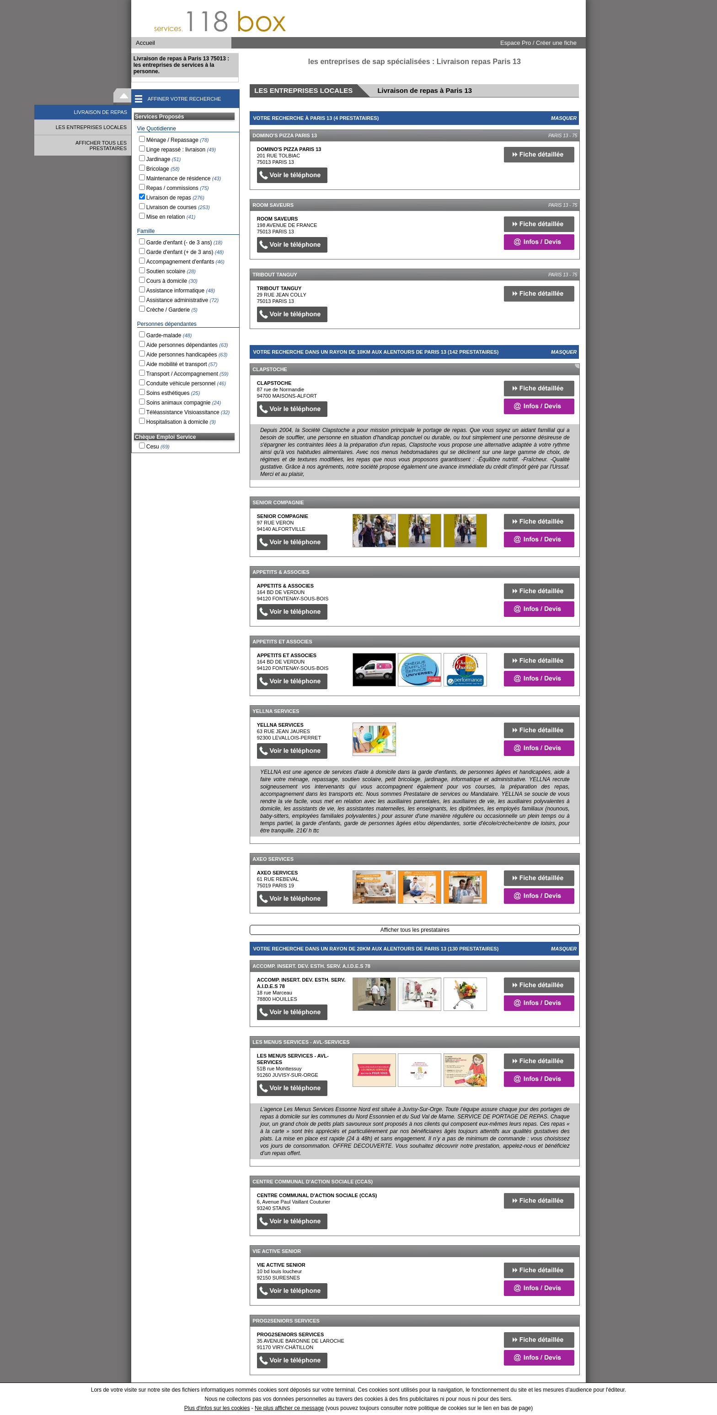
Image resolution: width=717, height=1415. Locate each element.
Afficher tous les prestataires (414, 930)
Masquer (564, 118)
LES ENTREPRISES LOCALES (91, 127)
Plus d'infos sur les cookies (217, 1408)
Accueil (145, 42)
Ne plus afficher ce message (289, 1408)
